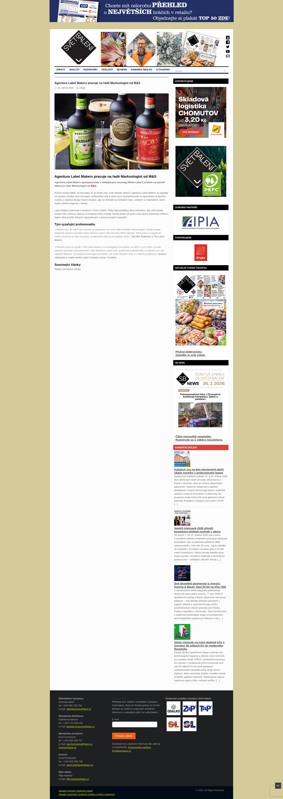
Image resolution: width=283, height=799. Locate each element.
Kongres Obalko (141, 69)
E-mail (116, 719)
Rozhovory (90, 69)
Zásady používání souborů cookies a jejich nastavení (87, 794)
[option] (200, 222)
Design (82, 88)
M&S (93, 185)
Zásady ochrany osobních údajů (76, 790)
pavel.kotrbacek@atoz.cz (79, 765)
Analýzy (74, 69)
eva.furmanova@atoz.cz (79, 744)
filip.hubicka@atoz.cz (77, 779)
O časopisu (163, 69)
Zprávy (60, 69)
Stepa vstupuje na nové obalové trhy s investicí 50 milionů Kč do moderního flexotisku (199, 645)
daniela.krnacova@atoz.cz (80, 726)
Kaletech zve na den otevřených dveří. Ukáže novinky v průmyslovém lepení (199, 471)
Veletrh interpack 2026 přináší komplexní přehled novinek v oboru (197, 530)
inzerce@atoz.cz (67, 747)
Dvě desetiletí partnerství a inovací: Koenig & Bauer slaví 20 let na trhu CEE (200, 585)
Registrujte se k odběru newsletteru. (199, 439)
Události (107, 69)
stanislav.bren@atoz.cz (78, 709)
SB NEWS (122, 69)
